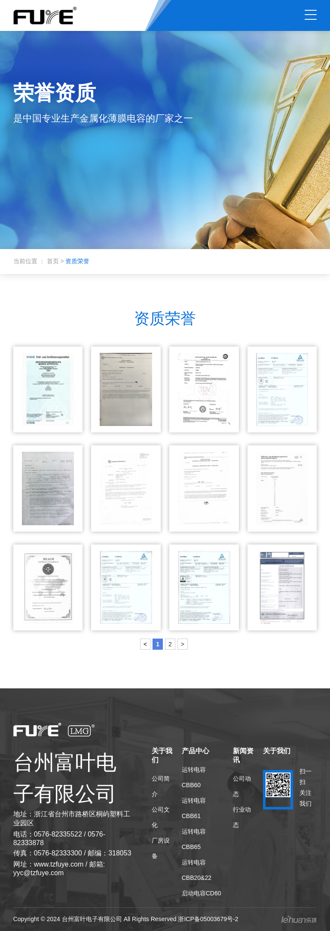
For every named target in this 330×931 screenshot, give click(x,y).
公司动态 (242, 786)
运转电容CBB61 (194, 808)
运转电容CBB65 (194, 839)
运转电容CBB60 (194, 777)
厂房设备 (161, 848)
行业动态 (242, 817)
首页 (54, 261)
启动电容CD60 (201, 893)
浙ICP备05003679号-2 (208, 919)
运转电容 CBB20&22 (196, 870)
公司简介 (161, 786)
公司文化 (161, 817)
